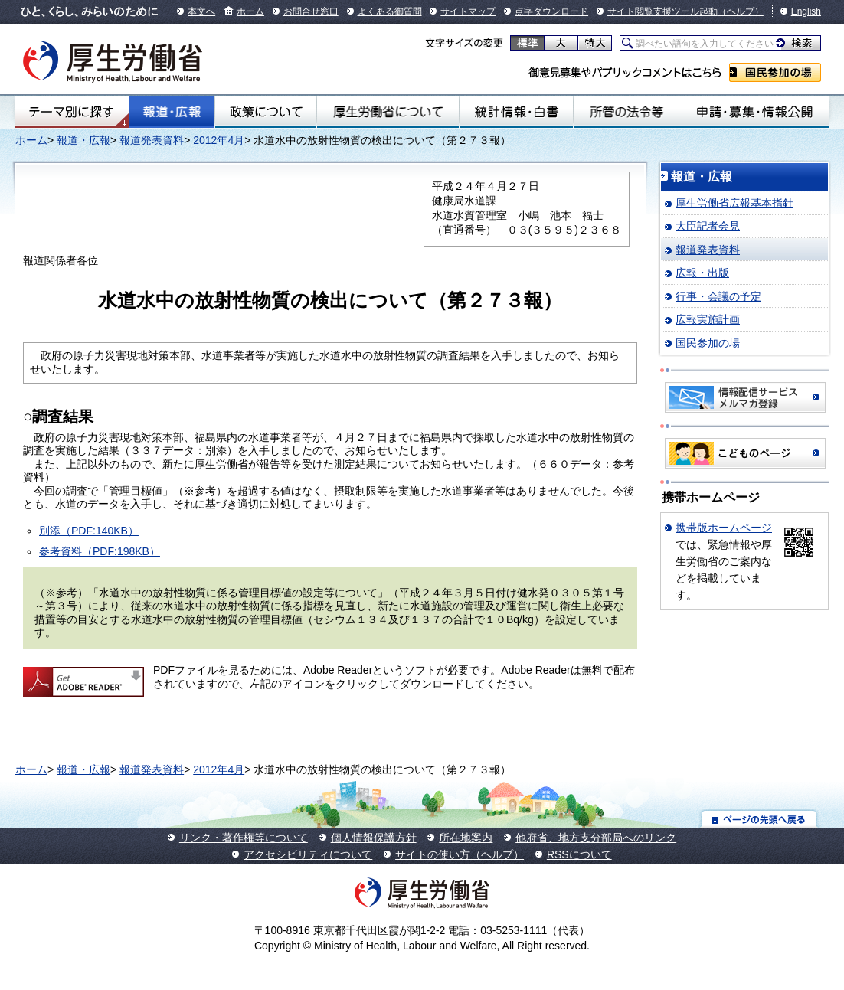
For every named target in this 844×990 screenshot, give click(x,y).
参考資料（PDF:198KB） (99, 551)
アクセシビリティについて (308, 854)
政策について (265, 112)
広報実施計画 (708, 319)
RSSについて (579, 854)
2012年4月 (218, 140)
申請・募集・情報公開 (754, 112)
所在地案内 (465, 838)
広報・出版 (702, 272)
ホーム (250, 11)
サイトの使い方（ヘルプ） (459, 854)
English (806, 11)
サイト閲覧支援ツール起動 (662, 11)
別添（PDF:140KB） (89, 530)
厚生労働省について (388, 112)
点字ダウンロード (551, 11)
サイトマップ (468, 11)
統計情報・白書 (516, 112)
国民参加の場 (775, 72)
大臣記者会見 (708, 226)
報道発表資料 (151, 140)
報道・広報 (171, 112)
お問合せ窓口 (311, 11)
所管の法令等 (626, 112)
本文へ (201, 11)
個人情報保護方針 (374, 838)
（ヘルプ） (741, 11)
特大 (594, 43)
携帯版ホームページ (724, 527)
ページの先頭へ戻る (759, 819)
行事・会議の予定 (718, 296)
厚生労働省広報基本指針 (734, 203)
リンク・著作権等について (243, 838)
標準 (527, 43)
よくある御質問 (390, 11)
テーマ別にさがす (71, 112)
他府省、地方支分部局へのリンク (595, 838)
